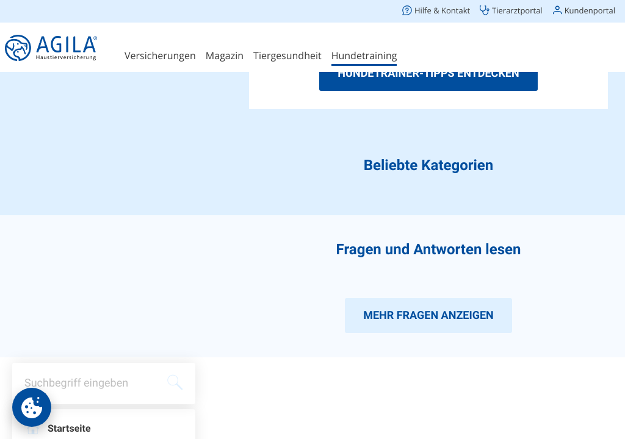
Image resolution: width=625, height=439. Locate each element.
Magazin (225, 55)
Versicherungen (160, 55)
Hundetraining (364, 55)
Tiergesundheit (287, 55)
